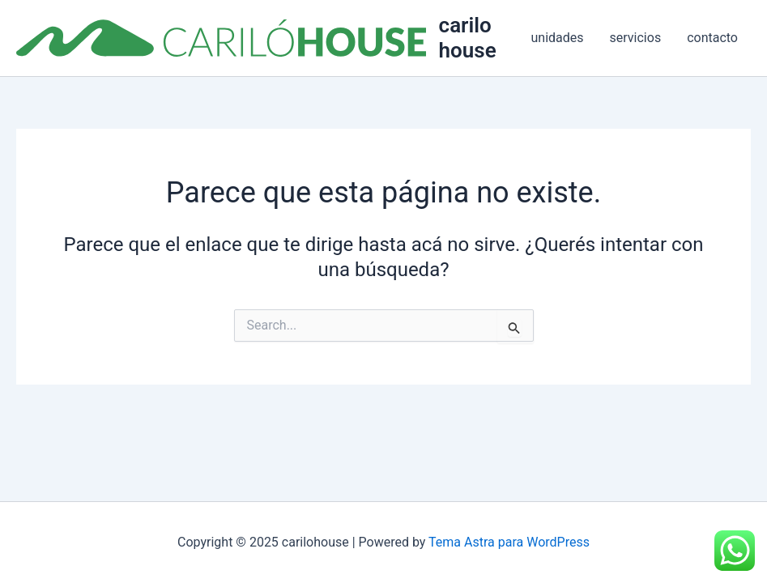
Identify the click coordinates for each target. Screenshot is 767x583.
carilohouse (467, 37)
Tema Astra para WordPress (509, 542)
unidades (557, 37)
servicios (636, 37)
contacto (712, 37)
